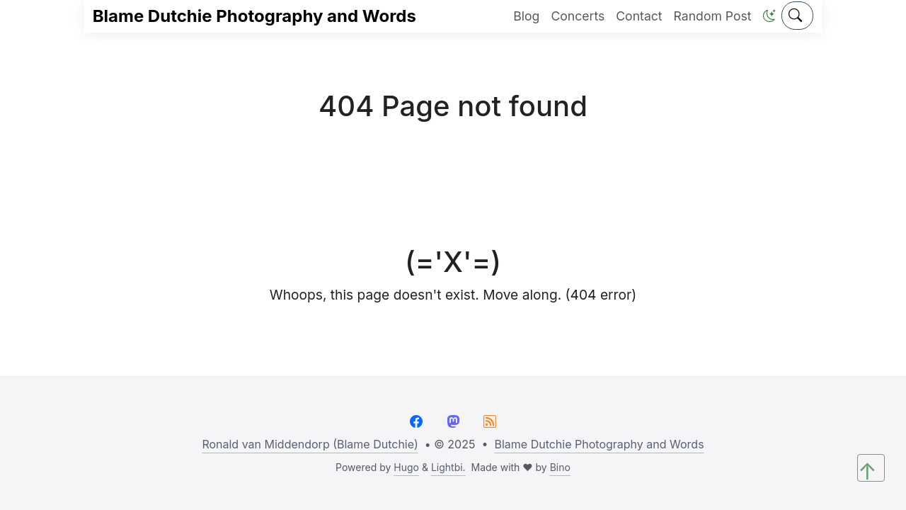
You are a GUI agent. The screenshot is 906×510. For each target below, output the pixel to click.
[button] (769, 15)
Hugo (406, 467)
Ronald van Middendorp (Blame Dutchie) (310, 444)
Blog (526, 15)
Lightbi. (448, 467)
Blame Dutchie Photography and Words (254, 16)
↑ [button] (867, 470)
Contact (639, 15)
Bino (560, 467)
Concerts (577, 15)
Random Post (713, 15)
